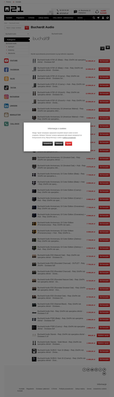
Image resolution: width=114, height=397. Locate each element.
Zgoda (68, 142)
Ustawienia (49, 142)
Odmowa (59, 142)
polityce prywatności (69, 137)
